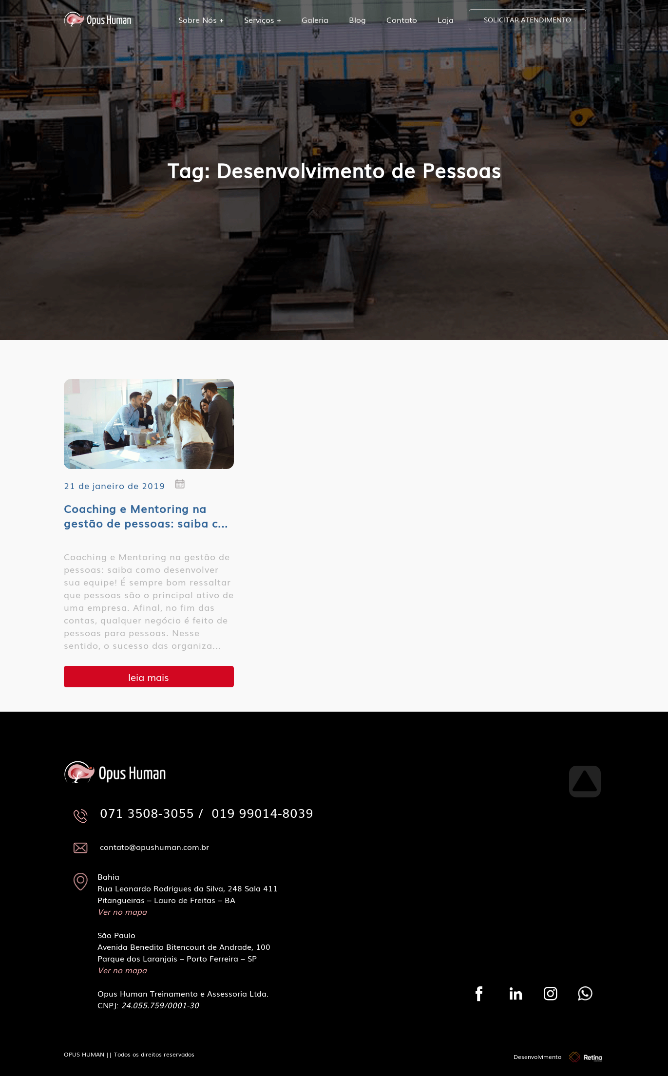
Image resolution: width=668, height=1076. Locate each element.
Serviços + (262, 19)
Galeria (315, 19)
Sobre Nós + (201, 19)
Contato (401, 19)
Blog (357, 19)
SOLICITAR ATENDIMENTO (527, 19)
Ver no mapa (122, 911)
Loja (446, 19)
